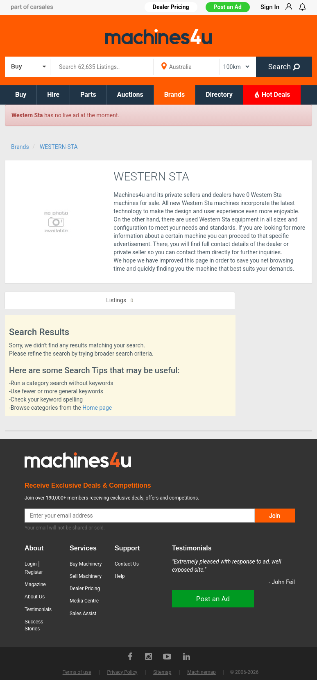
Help (120, 576)
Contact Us (127, 564)
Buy (20, 94)
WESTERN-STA (59, 147)
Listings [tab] (119, 300)
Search (284, 66)
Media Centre (84, 601)
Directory (219, 94)
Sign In (269, 7)
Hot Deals (272, 94)
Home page (97, 407)
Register (34, 572)
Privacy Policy (122, 672)
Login (30, 564)
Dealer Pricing (85, 588)
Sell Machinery (86, 576)
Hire (53, 94)
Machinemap (201, 672)
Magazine (35, 584)
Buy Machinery (86, 564)
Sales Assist (83, 613)
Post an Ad (228, 7)
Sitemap (162, 672)
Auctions (130, 94)
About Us (35, 597)
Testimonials (38, 609)
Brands (174, 94)
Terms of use (77, 672)
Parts (88, 94)
